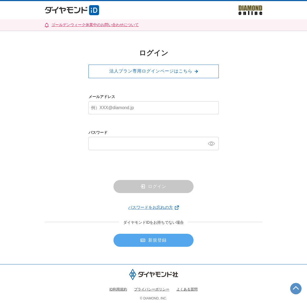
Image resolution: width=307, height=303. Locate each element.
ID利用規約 (118, 289)
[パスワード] (153, 143)
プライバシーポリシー (151, 289)
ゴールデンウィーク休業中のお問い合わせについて (95, 25)
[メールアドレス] (153, 107)
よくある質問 (187, 289)
